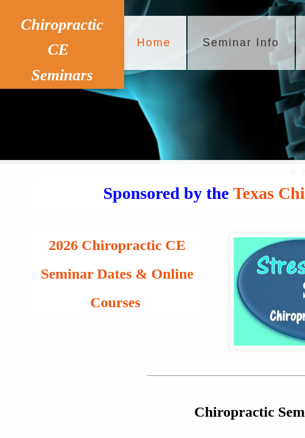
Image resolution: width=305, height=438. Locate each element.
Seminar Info (241, 42)
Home (154, 42)
